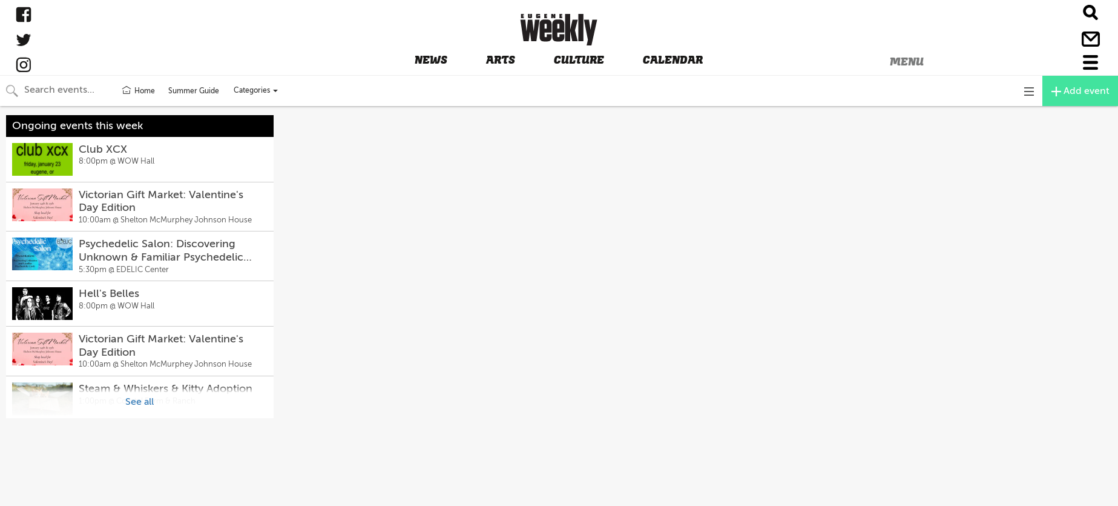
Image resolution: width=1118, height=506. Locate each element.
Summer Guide (193, 91)
